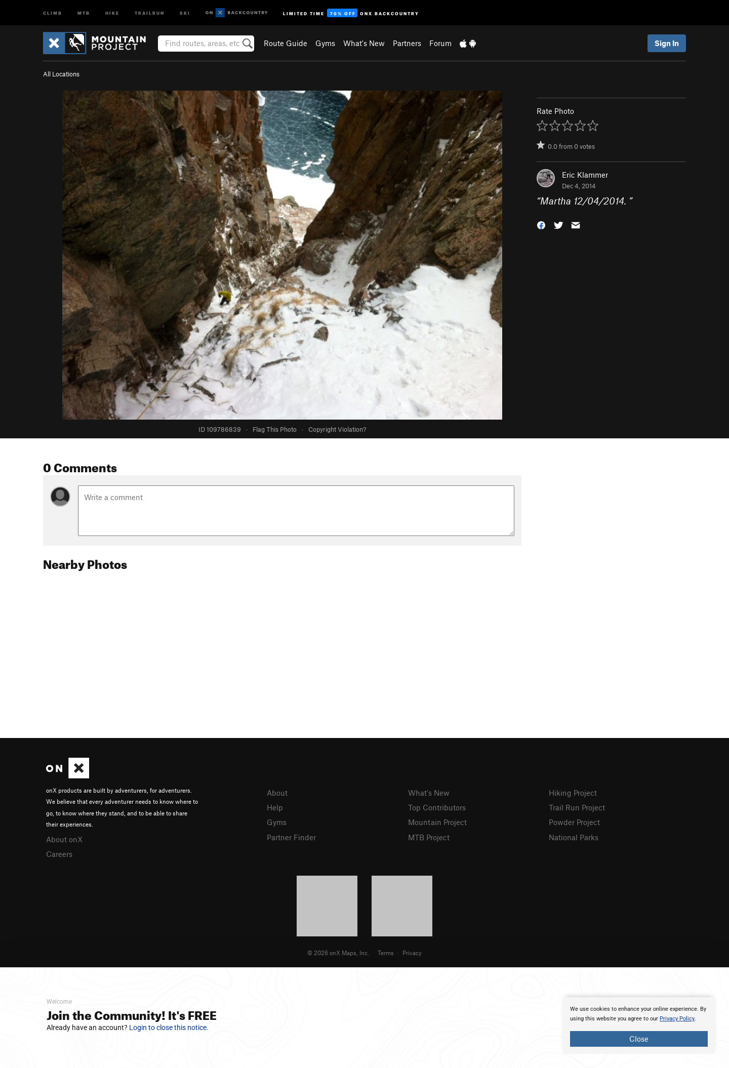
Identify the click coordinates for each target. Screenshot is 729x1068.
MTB (83, 12)
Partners (407, 43)
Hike (112, 12)
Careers (59, 853)
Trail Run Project (577, 807)
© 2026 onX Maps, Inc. (338, 952)
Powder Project (574, 822)
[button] (541, 224)
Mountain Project (437, 822)
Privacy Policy (677, 1018)
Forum (440, 43)
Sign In (667, 43)
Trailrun (150, 12)
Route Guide (285, 43)
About (277, 792)
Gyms (325, 43)
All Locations (61, 74)
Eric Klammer (585, 174)
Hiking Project (573, 792)
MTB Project (429, 837)
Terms (386, 952)
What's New (364, 43)
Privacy (412, 952)
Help (275, 807)
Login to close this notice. (169, 1027)
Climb (52, 12)
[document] (639, 1025)
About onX (64, 839)
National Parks (573, 837)
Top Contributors (437, 807)
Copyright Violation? (337, 429)
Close (639, 1038)
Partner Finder (291, 837)
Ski (185, 12)
